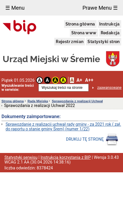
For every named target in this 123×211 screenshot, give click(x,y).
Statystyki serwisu (21, 157)
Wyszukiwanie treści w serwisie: (17, 88)
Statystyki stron (103, 41)
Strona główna (80, 24)
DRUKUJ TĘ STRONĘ (92, 139)
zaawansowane (109, 88)
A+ (79, 80)
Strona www (84, 32)
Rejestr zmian (69, 41)
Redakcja (110, 32)
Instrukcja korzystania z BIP (66, 157)
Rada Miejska (38, 101)
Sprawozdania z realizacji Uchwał (77, 101)
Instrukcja (109, 24)
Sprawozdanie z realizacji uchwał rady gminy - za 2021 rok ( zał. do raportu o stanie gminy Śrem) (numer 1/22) (63, 126)
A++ (89, 80)
